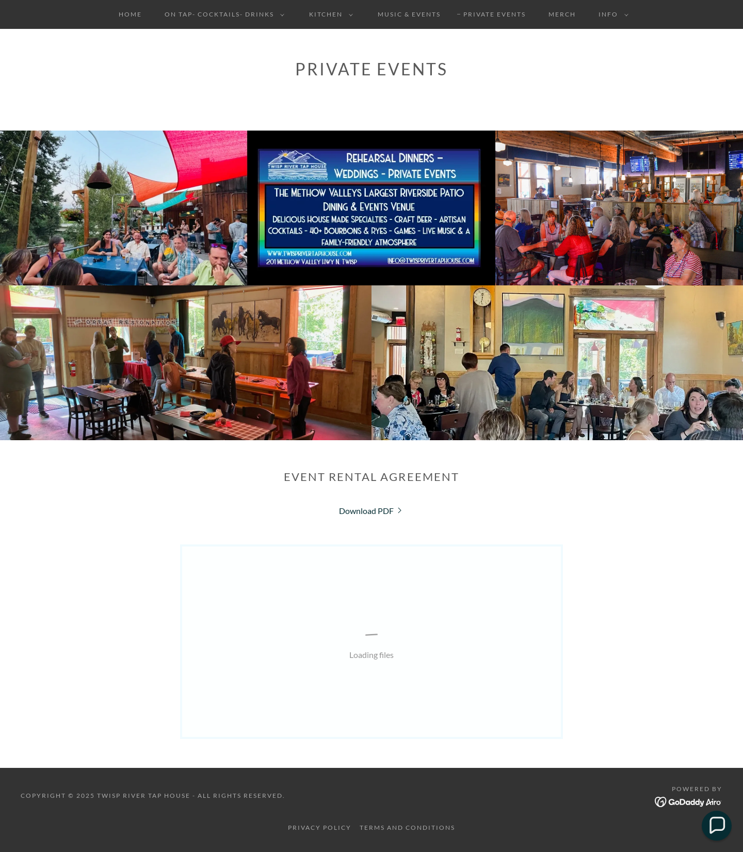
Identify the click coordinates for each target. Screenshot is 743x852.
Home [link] (130, 14)
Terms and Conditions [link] (407, 827)
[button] (222, 14)
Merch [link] (562, 14)
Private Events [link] (494, 14)
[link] (371, 511)
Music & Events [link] (409, 14)
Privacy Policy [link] (319, 827)
